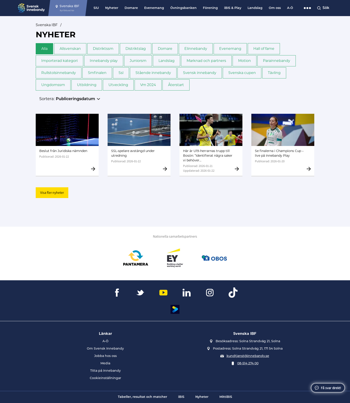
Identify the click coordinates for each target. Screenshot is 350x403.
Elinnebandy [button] (195, 48)
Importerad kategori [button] (59, 61)
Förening (210, 8)
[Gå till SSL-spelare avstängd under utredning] (139, 145)
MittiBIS (225, 397)
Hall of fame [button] (263, 48)
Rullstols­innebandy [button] (58, 73)
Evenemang (154, 8)
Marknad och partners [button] (206, 61)
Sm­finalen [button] (97, 73)
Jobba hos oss (105, 356)
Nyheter (111, 8)
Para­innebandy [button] (276, 61)
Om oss (275, 8)
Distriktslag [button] (135, 48)
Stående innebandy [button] (153, 73)
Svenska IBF (47, 25)
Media (105, 363)
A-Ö (290, 8)
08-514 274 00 (247, 363)
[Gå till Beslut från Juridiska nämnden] (67, 145)
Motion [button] (244, 61)
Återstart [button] (176, 85)
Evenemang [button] (230, 48)
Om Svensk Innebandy (105, 348)
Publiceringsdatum (75, 99)
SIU (96, 8)
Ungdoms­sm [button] (53, 85)
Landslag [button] (166, 61)
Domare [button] (165, 48)
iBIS (181, 397)
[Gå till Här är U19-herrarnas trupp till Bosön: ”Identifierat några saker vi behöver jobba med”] (210, 145)
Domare (131, 8)
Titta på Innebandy (105, 371)
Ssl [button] (121, 73)
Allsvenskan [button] (70, 48)
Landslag (255, 8)
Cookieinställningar (105, 378)
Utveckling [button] (118, 85)
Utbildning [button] (86, 85)
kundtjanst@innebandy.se (248, 356)
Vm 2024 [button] (148, 85)
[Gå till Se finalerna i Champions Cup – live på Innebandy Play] (282, 145)
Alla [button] (44, 48)
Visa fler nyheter (52, 192)
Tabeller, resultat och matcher (142, 397)
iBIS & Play (232, 8)
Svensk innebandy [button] (199, 73)
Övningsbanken (183, 8)
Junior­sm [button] (138, 61)
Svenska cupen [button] (242, 73)
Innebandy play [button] (104, 61)
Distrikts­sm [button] (103, 48)
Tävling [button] (274, 73)
